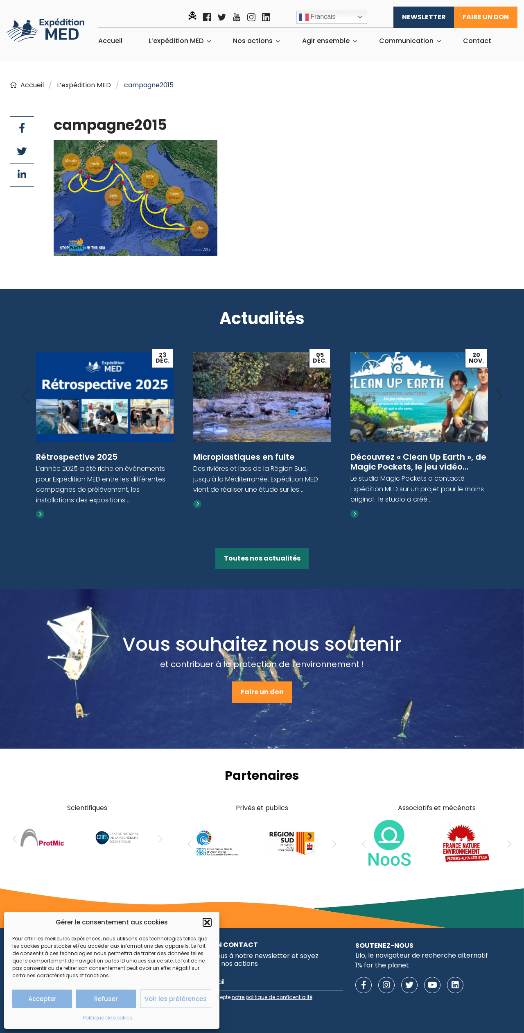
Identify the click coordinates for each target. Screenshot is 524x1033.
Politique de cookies (107, 1017)
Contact (477, 41)
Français (317, 17)
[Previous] (25, 396)
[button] (207, 922)
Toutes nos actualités (262, 558)
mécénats (459, 808)
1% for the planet (382, 965)
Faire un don (486, 17)
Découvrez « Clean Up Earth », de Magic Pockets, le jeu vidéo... (418, 461)
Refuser (106, 998)
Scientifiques (87, 808)
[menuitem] (110, 41)
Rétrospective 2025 (76, 457)
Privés (245, 808)
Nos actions (253, 41)
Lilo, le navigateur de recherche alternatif (421, 955)
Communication (406, 41)
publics (276, 808)
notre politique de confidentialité (272, 997)
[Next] (499, 396)
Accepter (42, 998)
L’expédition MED (176, 41)
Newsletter (424, 17)
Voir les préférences (176, 998)
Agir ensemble (326, 41)
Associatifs (415, 808)
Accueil (110, 41)
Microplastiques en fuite (244, 457)
